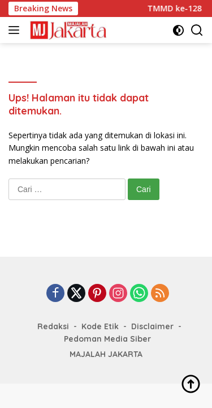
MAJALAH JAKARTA (106, 354)
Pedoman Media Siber (107, 339)
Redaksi (53, 326)
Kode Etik (100, 326)
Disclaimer (152, 326)
